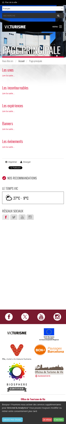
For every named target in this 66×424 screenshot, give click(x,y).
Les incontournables (15, 88)
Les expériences (12, 105)
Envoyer (27, 162)
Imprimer (12, 162)
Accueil (21, 61)
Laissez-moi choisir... (12, 419)
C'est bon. (58, 420)
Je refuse (47, 420)
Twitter (13, 217)
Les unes (8, 70)
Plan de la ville (11, 2)
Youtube (22, 217)
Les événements (12, 141)
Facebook (5, 217)
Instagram (30, 217)
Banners (7, 123)
